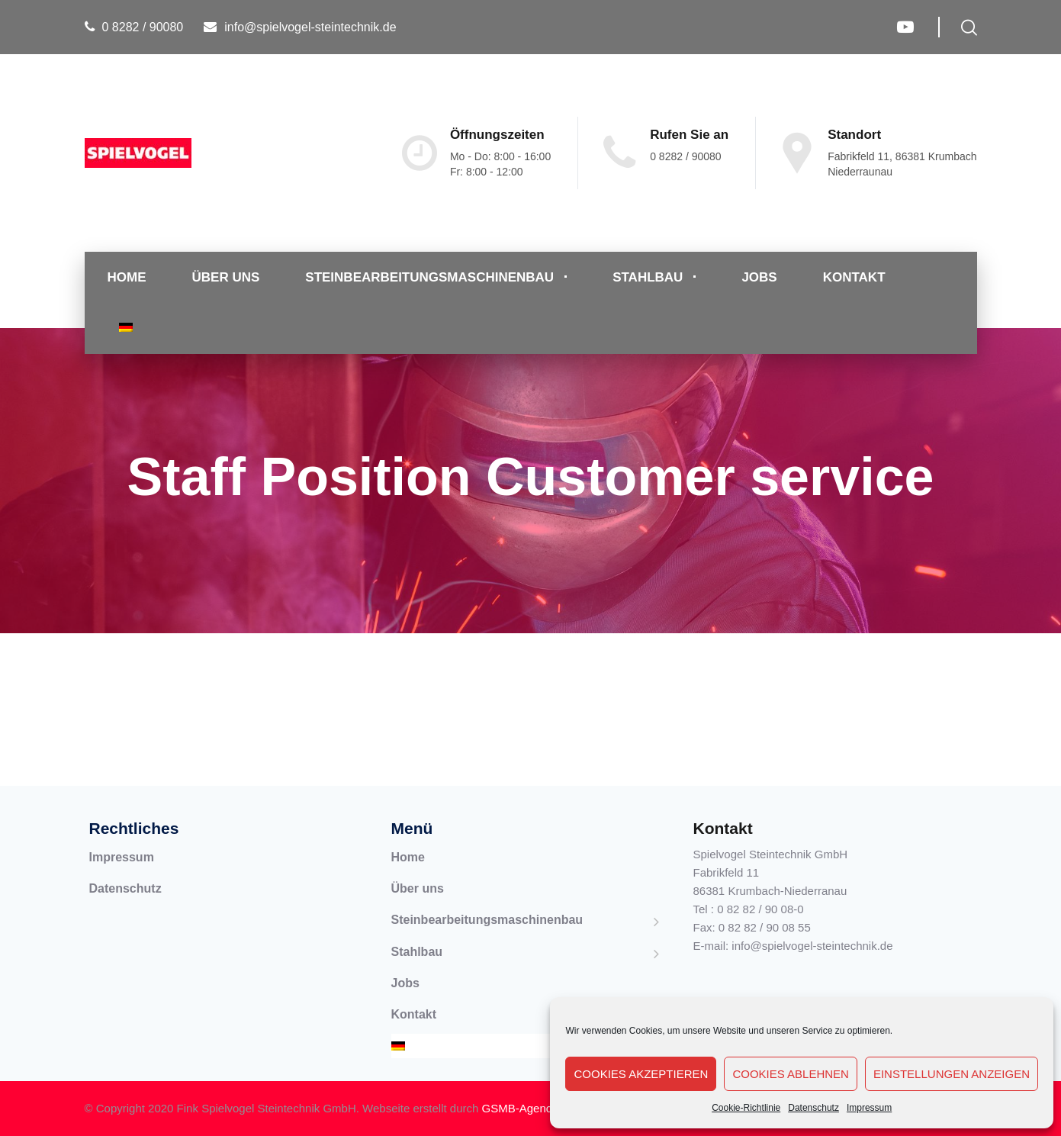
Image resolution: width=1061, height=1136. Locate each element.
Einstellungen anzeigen (951, 1073)
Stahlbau (647, 277)
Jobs (758, 277)
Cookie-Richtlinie (746, 1107)
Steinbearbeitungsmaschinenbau (429, 277)
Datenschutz (813, 1107)
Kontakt (854, 277)
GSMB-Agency (520, 1108)
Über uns (226, 277)
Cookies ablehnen (790, 1073)
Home (127, 277)
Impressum (869, 1107)
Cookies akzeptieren (641, 1073)
